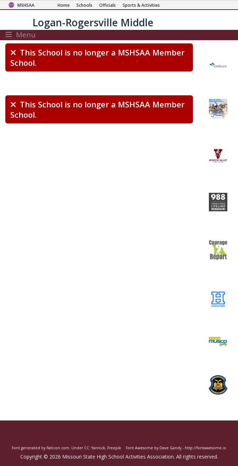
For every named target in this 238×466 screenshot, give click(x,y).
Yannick (98, 447)
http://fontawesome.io (205, 447)
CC (86, 447)
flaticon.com (58, 447)
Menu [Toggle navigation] (21, 35)
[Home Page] (63, 5)
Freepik (114, 447)
